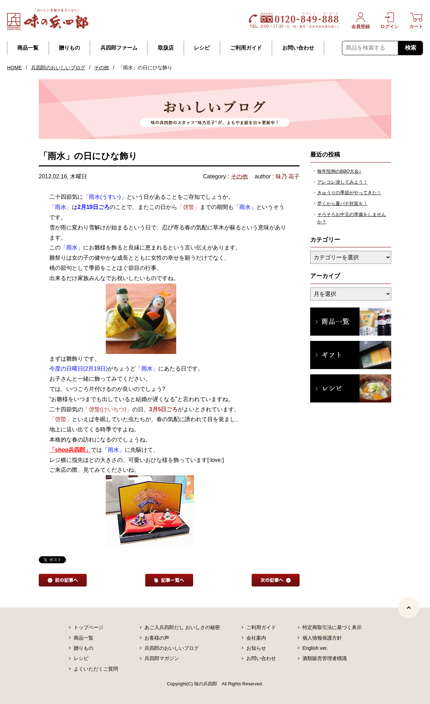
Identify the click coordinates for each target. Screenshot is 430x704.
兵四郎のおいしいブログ (58, 67)
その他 (101, 67)
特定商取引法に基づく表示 (332, 627)
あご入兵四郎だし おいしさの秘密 (182, 627)
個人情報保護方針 (322, 638)
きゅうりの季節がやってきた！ (349, 192)
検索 (410, 48)
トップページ (88, 627)
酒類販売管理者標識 (324, 658)
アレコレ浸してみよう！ (342, 182)
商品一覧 (27, 48)
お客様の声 (157, 638)
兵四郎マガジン (162, 658)
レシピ (202, 48)
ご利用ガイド (246, 48)
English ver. (315, 648)
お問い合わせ (298, 48)
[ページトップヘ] (408, 607)
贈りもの (69, 48)
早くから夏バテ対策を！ (342, 203)
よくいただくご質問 (96, 669)
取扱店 (166, 48)
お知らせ (256, 648)
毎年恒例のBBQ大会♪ (339, 171)
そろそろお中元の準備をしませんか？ (351, 218)
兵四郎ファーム (118, 48)
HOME (14, 67)
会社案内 (256, 638)
